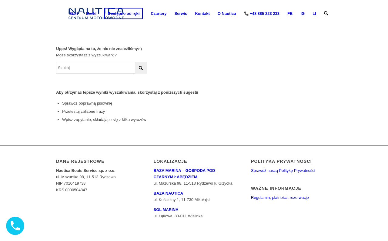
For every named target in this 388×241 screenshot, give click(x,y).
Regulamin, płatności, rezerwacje (280, 197)
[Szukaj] (326, 13)
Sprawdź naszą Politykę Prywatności (283, 170)
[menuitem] (73, 13)
